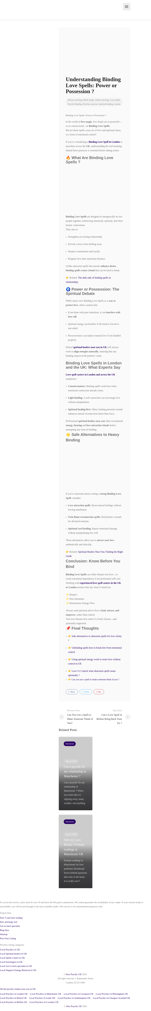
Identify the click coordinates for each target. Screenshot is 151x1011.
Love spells (115, 100)
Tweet (85, 692)
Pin (98, 692)
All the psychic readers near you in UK (18, 989)
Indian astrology (102, 100)
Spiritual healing (106, 104)
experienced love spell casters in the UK (100, 583)
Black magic (88, 100)
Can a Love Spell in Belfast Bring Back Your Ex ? (108, 716)
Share (72, 692)
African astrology (75, 100)
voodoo (117, 104)
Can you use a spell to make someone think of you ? (95, 679)
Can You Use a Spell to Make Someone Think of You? (81, 716)
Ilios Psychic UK (74, 974)
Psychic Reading (75, 104)
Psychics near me (90, 104)
